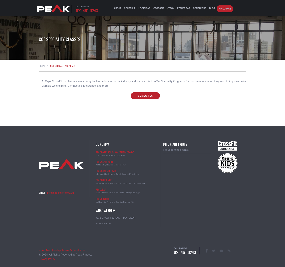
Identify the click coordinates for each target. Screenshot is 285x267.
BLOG (212, 8)
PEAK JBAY (101, 189)
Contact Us (199, 8)
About (117, 8)
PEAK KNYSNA (102, 198)
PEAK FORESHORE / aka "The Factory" (115, 152)
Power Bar (183, 8)
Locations (144, 8)
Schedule (130, 8)
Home (42, 66)
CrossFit (158, 8)
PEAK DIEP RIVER (104, 180)
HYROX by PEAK (103, 223)
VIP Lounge (224, 8)
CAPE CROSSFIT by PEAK (108, 218)
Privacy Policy (47, 259)
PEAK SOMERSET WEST (107, 170)
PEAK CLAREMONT (104, 161)
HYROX (170, 8)
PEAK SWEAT (129, 218)
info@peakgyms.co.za (60, 192)
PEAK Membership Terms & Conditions (62, 250)
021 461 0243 (87, 10)
